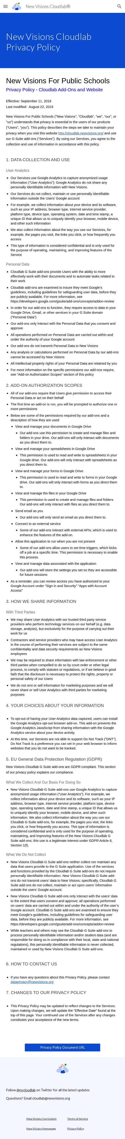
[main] (62, 40)
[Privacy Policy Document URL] (62, 1047)
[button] (5, 6)
